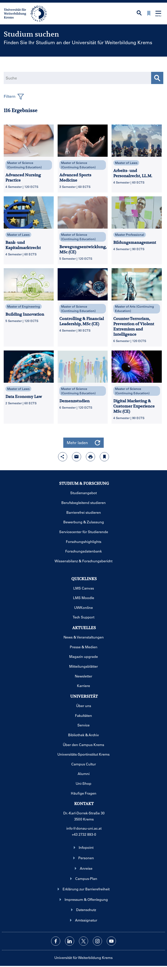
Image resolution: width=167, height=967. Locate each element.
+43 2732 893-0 (84, 834)
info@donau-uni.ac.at (84, 828)
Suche (11, 78)
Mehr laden (83, 442)
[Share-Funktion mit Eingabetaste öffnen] (62, 456)
